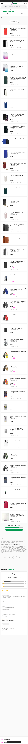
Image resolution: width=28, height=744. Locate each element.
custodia (22, 540)
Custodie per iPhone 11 (7, 9)
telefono (5, 550)
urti (11, 548)
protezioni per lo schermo (18, 560)
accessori (9, 560)
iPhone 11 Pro (3, 540)
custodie (6, 14)
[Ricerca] (25, 6)
